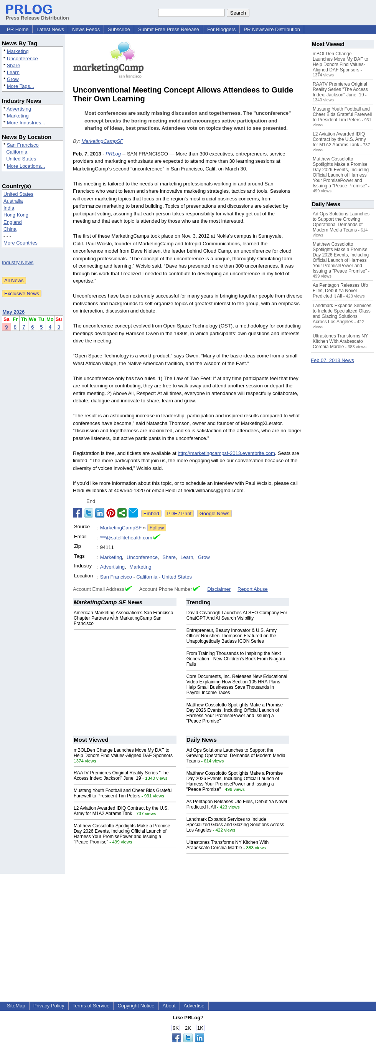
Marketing (18, 51)
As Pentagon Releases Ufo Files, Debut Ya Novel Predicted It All (340, 291)
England (12, 222)
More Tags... (20, 86)
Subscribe (119, 29)
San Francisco (23, 145)
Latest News (50, 29)
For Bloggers (221, 29)
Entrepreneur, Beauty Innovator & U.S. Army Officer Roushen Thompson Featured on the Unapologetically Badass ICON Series (231, 636)
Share (13, 65)
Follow (157, 528)
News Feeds (86, 29)
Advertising (19, 109)
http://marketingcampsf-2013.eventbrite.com (226, 453)
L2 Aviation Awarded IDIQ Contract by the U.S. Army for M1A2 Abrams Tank (121, 810)
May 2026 (14, 312)
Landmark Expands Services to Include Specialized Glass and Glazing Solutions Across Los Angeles (235, 825)
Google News (214, 513)
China (9, 229)
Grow (13, 79)
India (8, 208)
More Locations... (26, 166)
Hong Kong (15, 215)
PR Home (17, 29)
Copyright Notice (135, 1006)
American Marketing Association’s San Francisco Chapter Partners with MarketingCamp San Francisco (123, 618)
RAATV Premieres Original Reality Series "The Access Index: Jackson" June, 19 (121, 775)
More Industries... (26, 123)
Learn (13, 72)
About (169, 1006)
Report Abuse (252, 589)
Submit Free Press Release (168, 29)
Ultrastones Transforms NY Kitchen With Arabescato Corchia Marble (227, 845)
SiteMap (16, 1006)
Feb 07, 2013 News (332, 360)
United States (21, 159)
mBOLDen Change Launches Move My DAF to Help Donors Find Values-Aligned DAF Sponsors (123, 752)
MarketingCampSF (102, 141)
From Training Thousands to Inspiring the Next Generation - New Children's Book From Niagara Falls (235, 659)
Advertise (194, 1006)
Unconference (22, 58)
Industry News (17, 262)
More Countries (20, 243)
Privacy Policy (48, 1006)
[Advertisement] (188, 927)
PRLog (113, 154)
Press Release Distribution (37, 15)
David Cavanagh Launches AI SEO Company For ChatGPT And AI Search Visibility (236, 615)
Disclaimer (219, 589)
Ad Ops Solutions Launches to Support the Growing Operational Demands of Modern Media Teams (235, 755)
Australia (13, 201)
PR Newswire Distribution (272, 29)
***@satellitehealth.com (126, 538)
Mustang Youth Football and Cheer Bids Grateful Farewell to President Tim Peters (123, 793)
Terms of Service (91, 1006)
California (16, 152)
